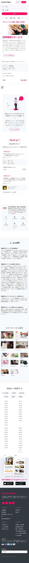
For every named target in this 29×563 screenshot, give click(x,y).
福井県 (20, 405)
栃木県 (6, 418)
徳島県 (6, 445)
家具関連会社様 (19, 526)
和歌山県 (6, 432)
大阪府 (13, 396)
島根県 (6, 436)
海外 (20, 449)
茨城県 (6, 416)
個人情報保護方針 (6, 518)
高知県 (20, 430)
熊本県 (20, 439)
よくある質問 (5, 526)
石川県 (20, 403)
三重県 (20, 418)
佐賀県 (20, 434)
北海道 (6, 401)
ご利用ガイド (5, 524)
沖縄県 (20, 447)
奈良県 (6, 430)
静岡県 (20, 414)
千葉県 (6, 422)
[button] (6, 219)
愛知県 (20, 416)
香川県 (6, 447)
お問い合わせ (5, 529)
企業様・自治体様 (20, 524)
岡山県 (6, 439)
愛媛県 (20, 428)
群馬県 (6, 420)
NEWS (17, 512)
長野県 (20, 409)
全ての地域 (5, 393)
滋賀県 (20, 420)
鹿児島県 (20, 445)
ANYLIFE (18, 510)
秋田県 (6, 409)
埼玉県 (6, 396)
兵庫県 (6, 428)
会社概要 (4, 510)
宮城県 (6, 407)
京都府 (20, 396)
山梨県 (20, 407)
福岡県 (20, 432)
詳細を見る (13, 213)
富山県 (20, 401)
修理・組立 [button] (12, 18)
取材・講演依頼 (19, 529)
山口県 (6, 443)
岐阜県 (20, 412)
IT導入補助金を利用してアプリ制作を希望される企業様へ (21, 533)
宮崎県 (20, 443)
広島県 (6, 441)
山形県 (6, 412)
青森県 (6, 403)
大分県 (20, 441)
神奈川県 (21, 393)
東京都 (13, 393)
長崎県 (20, 436)
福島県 (6, 414)
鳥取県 (6, 434)
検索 (14, 13)
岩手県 (6, 405)
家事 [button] (19, 18)
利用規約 (4, 512)
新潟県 (6, 425)
